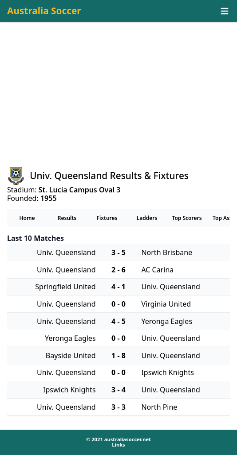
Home (27, 218)
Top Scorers (186, 218)
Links (118, 444)
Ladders (147, 218)
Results (67, 218)
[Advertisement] (118, 102)
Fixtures (106, 218)
